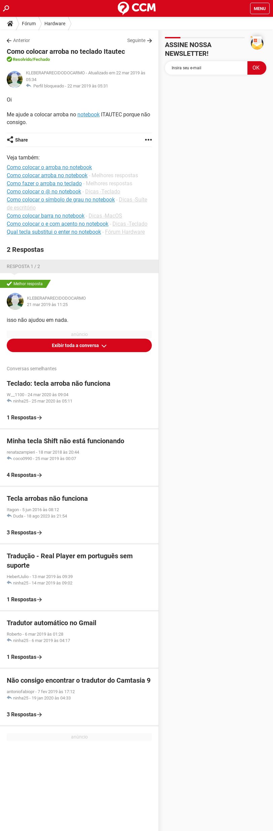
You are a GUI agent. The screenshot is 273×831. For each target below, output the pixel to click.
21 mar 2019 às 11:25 (47, 304)
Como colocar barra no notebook (45, 216)
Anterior (21, 40)
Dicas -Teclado (102, 191)
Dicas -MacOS (105, 216)
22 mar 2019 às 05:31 (87, 85)
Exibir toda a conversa (76, 345)
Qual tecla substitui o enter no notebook (54, 232)
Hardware (54, 23)
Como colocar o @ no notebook (44, 191)
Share (21, 140)
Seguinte (136, 40)
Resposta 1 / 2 (23, 266)
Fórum (29, 23)
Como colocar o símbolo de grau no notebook (61, 199)
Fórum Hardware (125, 232)
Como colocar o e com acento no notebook (57, 224)
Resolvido (22, 59)
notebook (88, 114)
